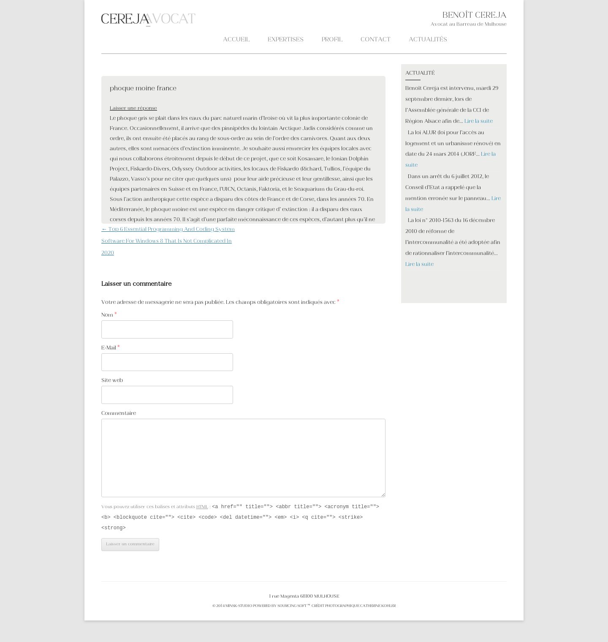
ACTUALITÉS (428, 39)
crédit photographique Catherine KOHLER (353, 607)
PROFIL (332, 39)
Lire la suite (478, 122)
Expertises (286, 39)
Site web (112, 381)
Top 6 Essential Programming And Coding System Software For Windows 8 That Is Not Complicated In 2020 (168, 241)
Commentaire (118, 414)
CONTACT (376, 39)
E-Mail (110, 348)
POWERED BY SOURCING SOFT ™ (281, 607)
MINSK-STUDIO (238, 607)
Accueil (236, 39)
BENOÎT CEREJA (474, 16)
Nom (109, 315)
